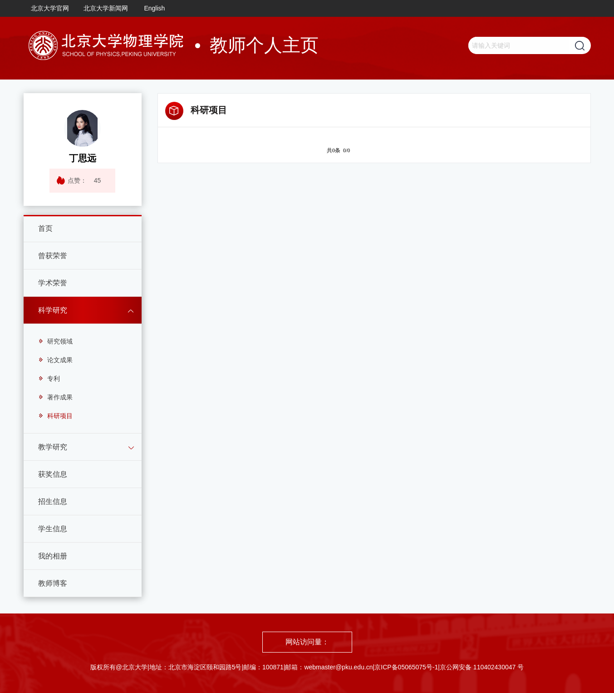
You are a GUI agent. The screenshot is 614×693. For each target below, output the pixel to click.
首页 (45, 228)
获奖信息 (52, 474)
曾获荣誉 (52, 255)
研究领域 (55, 341)
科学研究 (52, 310)
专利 (49, 378)
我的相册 (52, 556)
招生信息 (52, 501)
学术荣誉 (52, 283)
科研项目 (55, 415)
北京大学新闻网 (106, 8)
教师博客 (52, 583)
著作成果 (55, 397)
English (154, 8)
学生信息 (52, 529)
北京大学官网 (50, 8)
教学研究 (52, 447)
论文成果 (55, 360)
